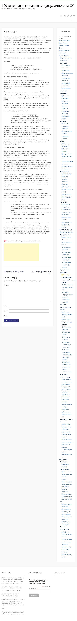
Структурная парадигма (66, 102)
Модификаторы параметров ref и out (67, 156)
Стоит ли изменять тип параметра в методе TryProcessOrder (67, 367)
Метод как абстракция (65, 145)
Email (6, 311)
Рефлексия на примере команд (66, 381)
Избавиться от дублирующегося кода (41, 272)
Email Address (33, 588)
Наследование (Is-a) (66, 198)
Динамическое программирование (67, 441)
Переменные (66, 88)
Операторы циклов (66, 117)
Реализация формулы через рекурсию (66, 434)
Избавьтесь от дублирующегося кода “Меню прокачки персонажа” (67, 486)
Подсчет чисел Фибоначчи (67, 428)
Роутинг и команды (66, 338)
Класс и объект (67, 174)
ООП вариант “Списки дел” (66, 523)
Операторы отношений (66, 84)
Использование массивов (67, 132)
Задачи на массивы (65, 466)
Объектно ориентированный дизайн (67, 314)
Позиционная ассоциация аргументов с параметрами (66, 393)
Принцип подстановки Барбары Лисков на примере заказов (67, 354)
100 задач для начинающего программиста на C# (38, 5)
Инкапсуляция (67, 194)
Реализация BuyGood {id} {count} (13, 272)
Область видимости (65, 107)
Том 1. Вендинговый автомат (65, 37)
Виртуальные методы (66, 218)
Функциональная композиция (64, 52)
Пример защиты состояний (67, 505)
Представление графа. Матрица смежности (67, 542)
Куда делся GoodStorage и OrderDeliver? (66, 344)
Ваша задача (67, 237)
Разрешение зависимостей (66, 386)
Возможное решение (66, 248)
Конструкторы (67, 187)
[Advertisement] (21, 252)
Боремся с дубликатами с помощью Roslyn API (67, 413)
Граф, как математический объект (67, 534)
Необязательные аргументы (67, 163)
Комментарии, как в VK (66, 556)
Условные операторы (65, 112)
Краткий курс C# (66, 58)
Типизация (66, 70)
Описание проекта (67, 232)
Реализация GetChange (66, 258)
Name (6, 306)
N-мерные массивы (65, 137)
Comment (7, 285)
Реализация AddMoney (66, 253)
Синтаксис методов (65, 150)
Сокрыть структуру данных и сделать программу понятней (67, 297)
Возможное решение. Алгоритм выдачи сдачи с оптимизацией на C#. (67, 451)
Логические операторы (66, 79)
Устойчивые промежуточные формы (64, 45)
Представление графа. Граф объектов (67, 549)
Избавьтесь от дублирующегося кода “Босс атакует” (67, 475)
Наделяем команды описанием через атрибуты (67, 403)
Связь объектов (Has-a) (67, 191)
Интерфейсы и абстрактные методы (67, 224)
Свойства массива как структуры (65, 126)
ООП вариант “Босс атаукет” (66, 510)
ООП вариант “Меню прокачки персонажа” (66, 516)
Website (6, 316)
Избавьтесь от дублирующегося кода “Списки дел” (67, 496)
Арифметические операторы (67, 74)
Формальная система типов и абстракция (66, 212)
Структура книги (65, 40)
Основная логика (66, 333)
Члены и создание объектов (65, 179)
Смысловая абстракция (66, 206)
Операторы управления (66, 97)
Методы (65, 184)
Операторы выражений (66, 67)
